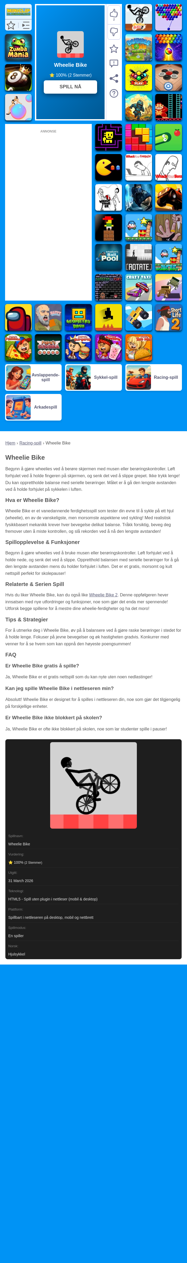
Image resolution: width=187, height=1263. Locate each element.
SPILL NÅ (70, 86)
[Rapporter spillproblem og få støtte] (114, 63)
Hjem (10, 443)
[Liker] (114, 15)
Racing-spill (30, 443)
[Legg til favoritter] (114, 49)
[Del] (114, 78)
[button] (11, 25)
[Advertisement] (48, 214)
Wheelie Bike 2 (103, 595)
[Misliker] (114, 31)
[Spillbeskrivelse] (114, 93)
